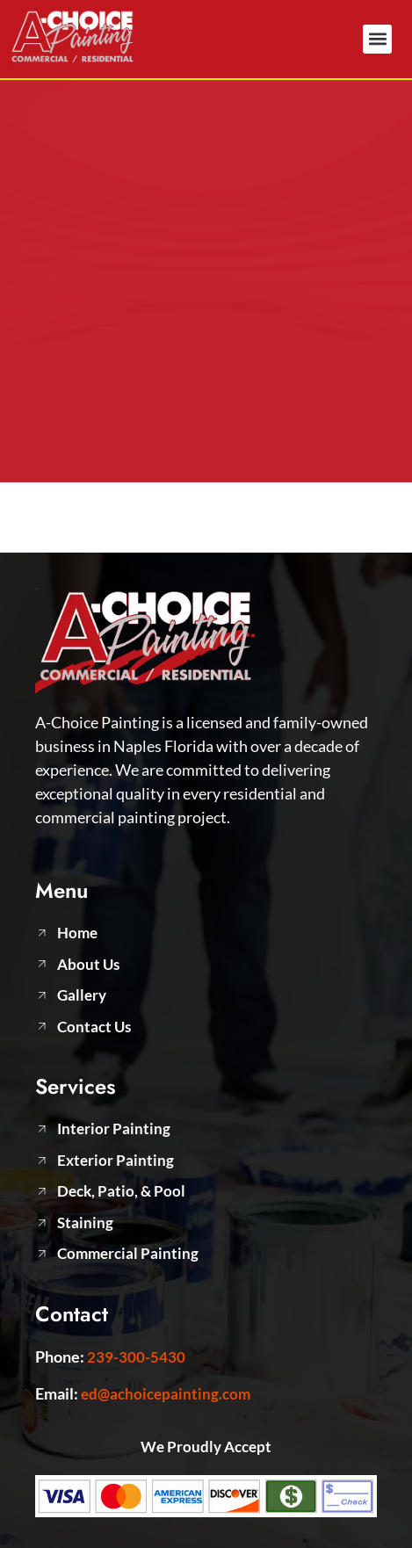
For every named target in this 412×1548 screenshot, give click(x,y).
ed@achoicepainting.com (165, 1394)
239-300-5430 (136, 1357)
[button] (377, 39)
